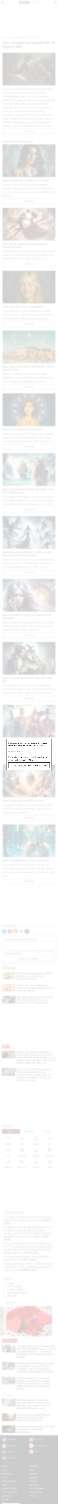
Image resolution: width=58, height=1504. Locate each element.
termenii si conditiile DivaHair (23, 760)
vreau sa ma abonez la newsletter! (29, 765)
